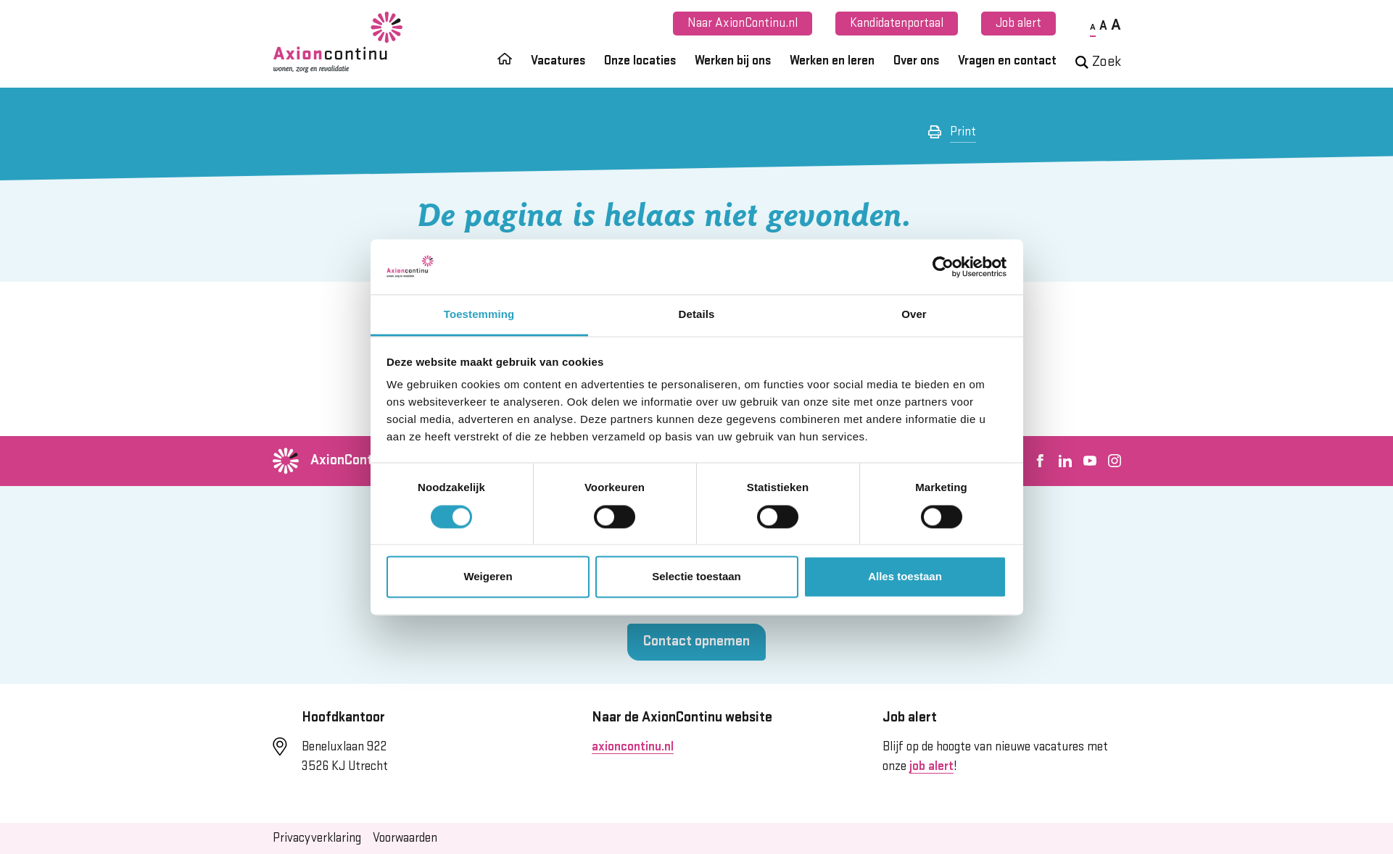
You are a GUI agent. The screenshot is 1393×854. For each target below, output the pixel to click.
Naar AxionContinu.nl (742, 23)
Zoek (1098, 62)
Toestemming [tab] (479, 315)
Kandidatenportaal (896, 23)
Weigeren (487, 577)
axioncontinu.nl (633, 746)
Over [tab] (914, 315)
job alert (931, 766)
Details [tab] (697, 315)
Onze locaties (640, 60)
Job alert (1018, 23)
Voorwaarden (405, 838)
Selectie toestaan (696, 577)
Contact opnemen (696, 641)
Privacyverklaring (317, 838)
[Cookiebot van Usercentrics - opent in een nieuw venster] (943, 266)
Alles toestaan (905, 577)
